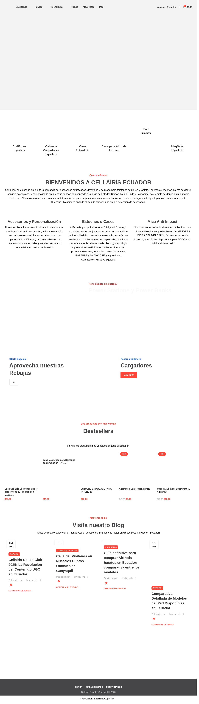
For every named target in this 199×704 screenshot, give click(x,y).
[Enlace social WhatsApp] (102, 699)
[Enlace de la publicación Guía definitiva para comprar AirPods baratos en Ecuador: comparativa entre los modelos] (122, 540)
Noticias (14, 554)
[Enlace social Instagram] (94, 699)
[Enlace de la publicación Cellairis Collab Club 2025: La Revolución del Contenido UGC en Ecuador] (27, 543)
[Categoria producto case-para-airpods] (114, 138)
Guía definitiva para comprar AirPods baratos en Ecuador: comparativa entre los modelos (122, 562)
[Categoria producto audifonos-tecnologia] (19, 138)
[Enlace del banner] (43, 279)
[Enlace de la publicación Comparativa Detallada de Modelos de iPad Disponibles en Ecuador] (170, 560)
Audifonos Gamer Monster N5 (134, 489)
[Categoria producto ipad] (145, 129)
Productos (111, 547)
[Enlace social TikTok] (110, 699)
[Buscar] (179, 7)
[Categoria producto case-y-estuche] (83, 138)
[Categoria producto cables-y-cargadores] (51, 140)
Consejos (62, 550)
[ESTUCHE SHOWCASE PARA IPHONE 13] (98, 468)
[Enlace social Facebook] (86, 699)
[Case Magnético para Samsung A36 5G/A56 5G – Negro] (60, 454)
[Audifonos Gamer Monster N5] (136, 468)
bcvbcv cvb (31, 580)
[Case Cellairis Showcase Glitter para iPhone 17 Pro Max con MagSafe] (22, 468)
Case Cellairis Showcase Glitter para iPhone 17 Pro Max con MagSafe (21, 492)
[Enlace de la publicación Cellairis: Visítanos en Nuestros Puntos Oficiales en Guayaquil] (74, 541)
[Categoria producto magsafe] (177, 138)
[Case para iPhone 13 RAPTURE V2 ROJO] (174, 468)
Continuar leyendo (19, 591)
